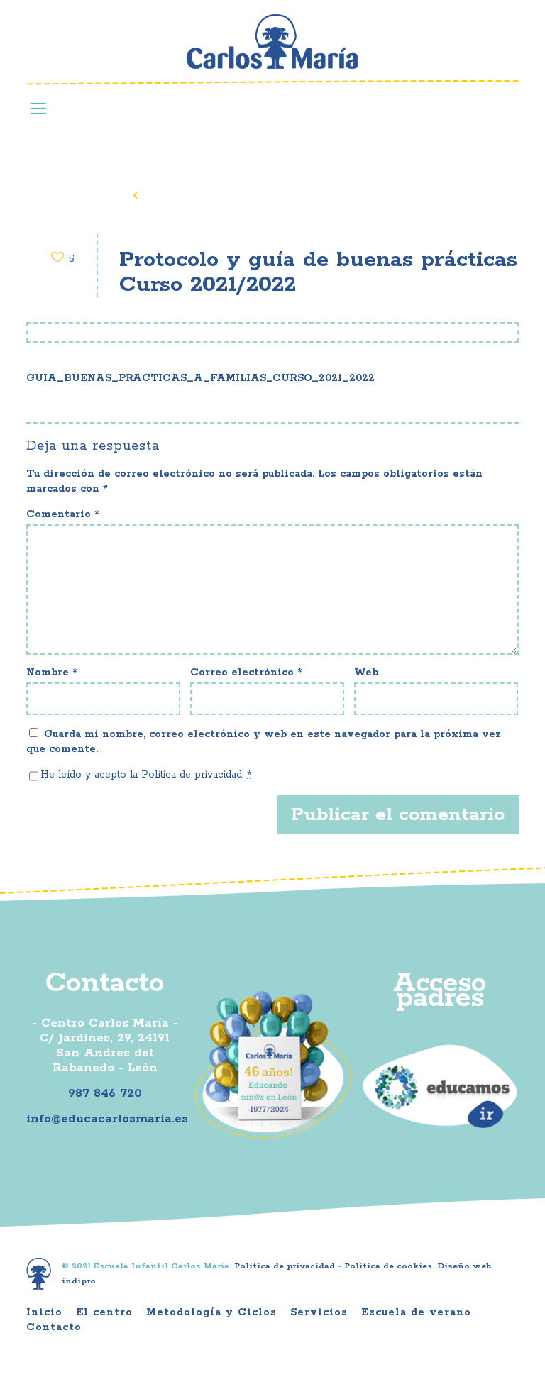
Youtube (483, 46)
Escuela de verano (416, 1312)
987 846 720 (105, 1093)
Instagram (439, 46)
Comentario (62, 514)
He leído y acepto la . (146, 774)
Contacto (54, 1327)
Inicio (44, 1312)
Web (366, 672)
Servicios (319, 1312)
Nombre (51, 672)
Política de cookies (388, 1266)
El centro (104, 1312)
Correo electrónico (246, 672)
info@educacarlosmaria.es (107, 1119)
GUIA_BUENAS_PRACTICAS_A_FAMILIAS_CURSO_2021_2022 (200, 378)
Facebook (395, 46)
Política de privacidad (191, 774)
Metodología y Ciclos (211, 1312)
